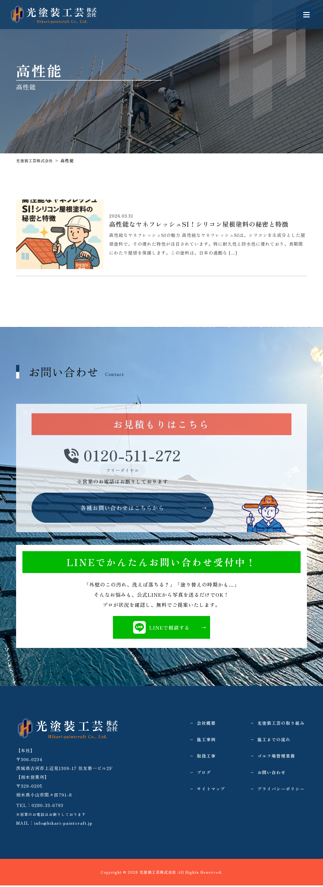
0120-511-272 (123, 456)
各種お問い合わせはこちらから (123, 509)
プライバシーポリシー (281, 790)
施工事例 (206, 741)
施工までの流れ (274, 741)
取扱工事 (206, 757)
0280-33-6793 (47, 807)
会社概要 (206, 724)
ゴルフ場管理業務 (276, 757)
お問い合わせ (271, 774)
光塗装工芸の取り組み (281, 724)
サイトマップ (211, 790)
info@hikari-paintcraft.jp (63, 824)
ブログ (204, 774)
